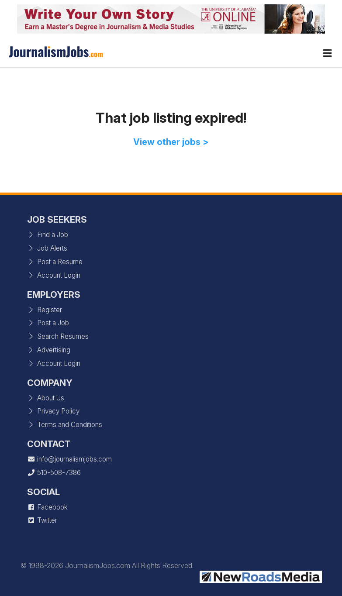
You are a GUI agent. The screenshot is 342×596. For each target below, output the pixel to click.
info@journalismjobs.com (69, 459)
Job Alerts (47, 248)
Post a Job (48, 323)
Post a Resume (55, 262)
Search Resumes (58, 336)
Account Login (53, 275)
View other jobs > (171, 142)
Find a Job (47, 235)
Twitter (42, 520)
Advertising (48, 350)
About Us (45, 398)
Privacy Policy (53, 411)
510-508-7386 (54, 473)
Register (44, 310)
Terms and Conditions (64, 424)
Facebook (47, 507)
